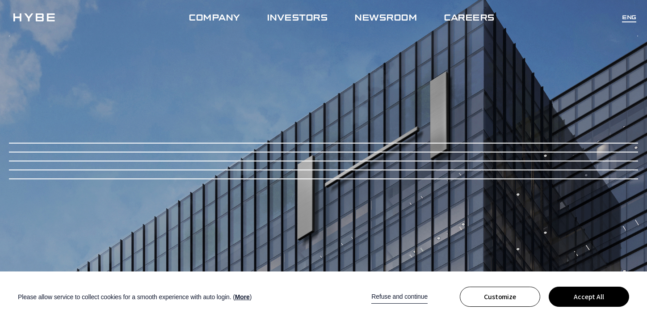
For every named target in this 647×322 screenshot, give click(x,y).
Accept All (589, 297)
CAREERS (469, 17)
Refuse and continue (399, 296)
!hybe (34, 17)
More (242, 297)
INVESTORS (297, 17)
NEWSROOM (385, 17)
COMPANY (214, 17)
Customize (500, 297)
